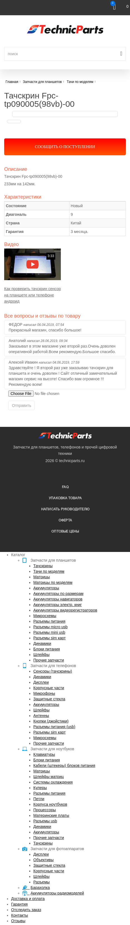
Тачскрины (42, 566)
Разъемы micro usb (50, 627)
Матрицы (41, 577)
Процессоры (44, 810)
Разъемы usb (45, 821)
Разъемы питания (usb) (54, 726)
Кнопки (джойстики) (51, 721)
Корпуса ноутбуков (50, 804)
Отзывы (18, 921)
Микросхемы (44, 616)
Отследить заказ (26, 910)
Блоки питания (46, 649)
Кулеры (40, 787)
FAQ (65, 487)
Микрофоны (44, 693)
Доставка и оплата (28, 898)
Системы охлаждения (53, 782)
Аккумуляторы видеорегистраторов (65, 610)
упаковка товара (65, 498)
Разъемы (41, 882)
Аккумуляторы (46, 588)
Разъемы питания (49, 621)
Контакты (19, 915)
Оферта (65, 520)
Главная (12, 82)
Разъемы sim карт (49, 638)
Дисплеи (41, 682)
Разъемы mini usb (49, 632)
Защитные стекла (49, 699)
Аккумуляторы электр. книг (57, 604)
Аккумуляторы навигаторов (57, 599)
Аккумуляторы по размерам (58, 593)
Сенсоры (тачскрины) (52, 671)
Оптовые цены (65, 531)
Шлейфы (41, 654)
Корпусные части (48, 688)
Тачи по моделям (48, 571)
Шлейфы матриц (48, 776)
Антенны (41, 715)
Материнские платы (51, 815)
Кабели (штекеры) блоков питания (64, 765)
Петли (38, 799)
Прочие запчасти (48, 660)
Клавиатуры (44, 754)
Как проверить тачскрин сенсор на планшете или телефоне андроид (32, 295)
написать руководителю (65, 509)
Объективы (43, 860)
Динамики (42, 643)
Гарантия (19, 904)
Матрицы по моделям (52, 582)
